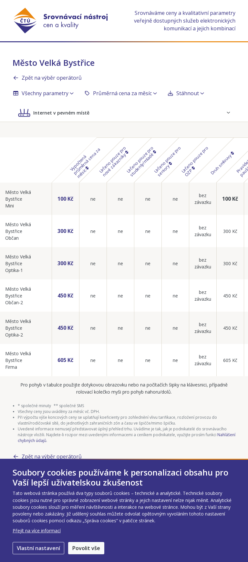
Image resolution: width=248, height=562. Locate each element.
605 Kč (65, 360)
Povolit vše (86, 548)
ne (93, 199)
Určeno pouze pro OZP (195, 161)
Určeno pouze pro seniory (167, 161)
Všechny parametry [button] (43, 93)
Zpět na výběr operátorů (47, 77)
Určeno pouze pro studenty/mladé (141, 161)
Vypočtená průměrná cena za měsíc (84, 162)
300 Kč (65, 231)
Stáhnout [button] (185, 93)
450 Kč (65, 295)
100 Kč (65, 198)
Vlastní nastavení (38, 548)
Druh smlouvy (221, 163)
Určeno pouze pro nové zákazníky (113, 161)
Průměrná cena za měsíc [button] (120, 93)
